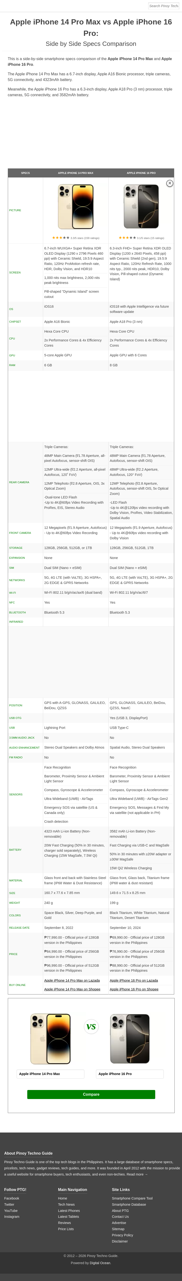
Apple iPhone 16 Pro (141, 173)
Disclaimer (120, 1241)
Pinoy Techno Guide (34, 1153)
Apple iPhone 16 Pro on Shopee (134, 989)
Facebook (11, 1198)
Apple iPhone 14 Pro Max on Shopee (72, 989)
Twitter (9, 1204)
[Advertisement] (91, 135)
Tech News (66, 1204)
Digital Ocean (100, 1263)
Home (62, 1198)
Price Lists (66, 1229)
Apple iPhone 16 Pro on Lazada (141, 982)
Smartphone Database (129, 1204)
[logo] (34, 6)
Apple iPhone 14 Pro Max (75, 173)
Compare (91, 1094)
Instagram (11, 1217)
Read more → (137, 1174)
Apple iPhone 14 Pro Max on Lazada (75, 982)
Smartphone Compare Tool (132, 1198)
